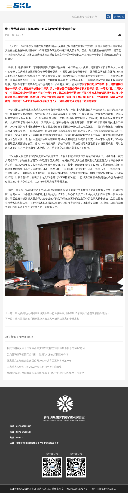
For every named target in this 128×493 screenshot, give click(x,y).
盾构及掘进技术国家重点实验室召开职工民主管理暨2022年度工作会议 (45, 373)
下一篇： (42, 318)
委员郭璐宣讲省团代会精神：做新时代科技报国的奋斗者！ (39, 354)
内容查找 (119, 16)
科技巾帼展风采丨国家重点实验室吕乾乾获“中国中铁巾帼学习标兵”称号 (46, 348)
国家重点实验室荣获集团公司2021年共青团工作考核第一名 (39, 360)
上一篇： (57, 313)
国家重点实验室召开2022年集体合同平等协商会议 (34, 366)
